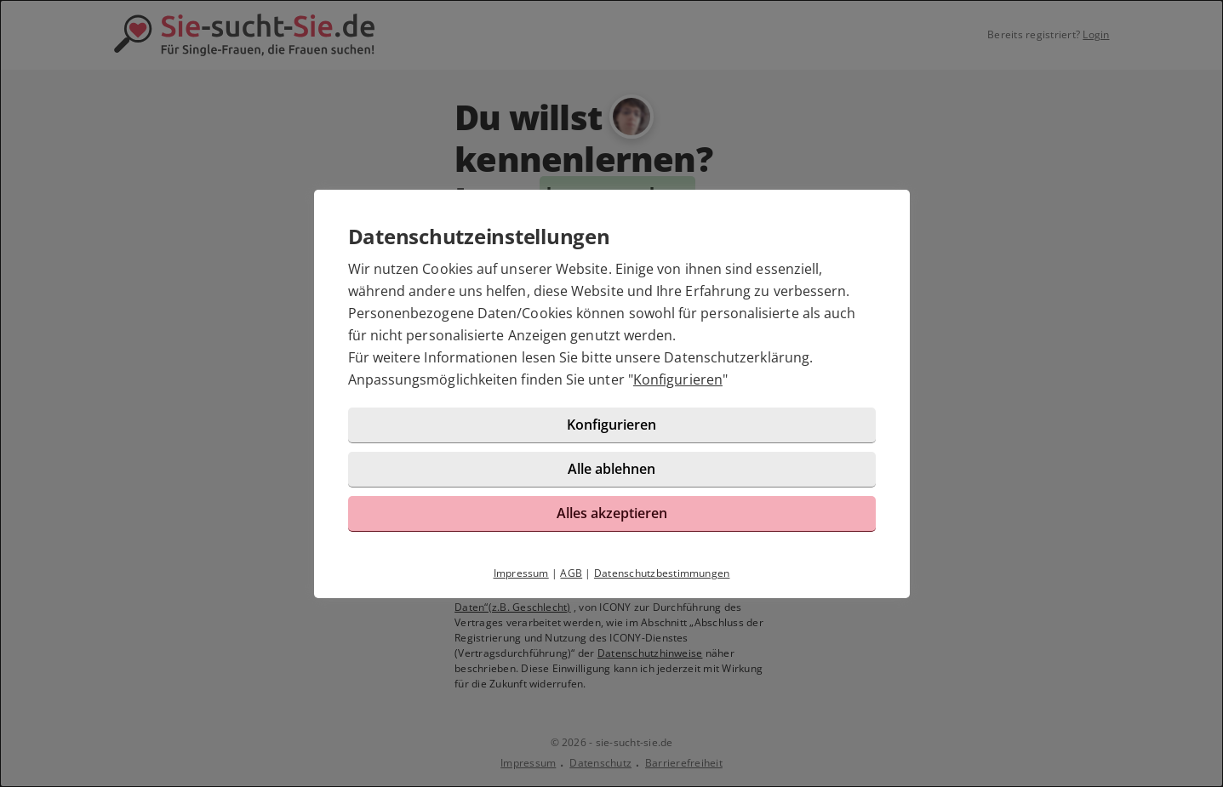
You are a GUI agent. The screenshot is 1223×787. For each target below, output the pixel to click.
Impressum (521, 573)
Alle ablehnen (611, 468)
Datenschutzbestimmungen (662, 573)
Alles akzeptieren (612, 513)
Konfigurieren (678, 379)
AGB (571, 573)
